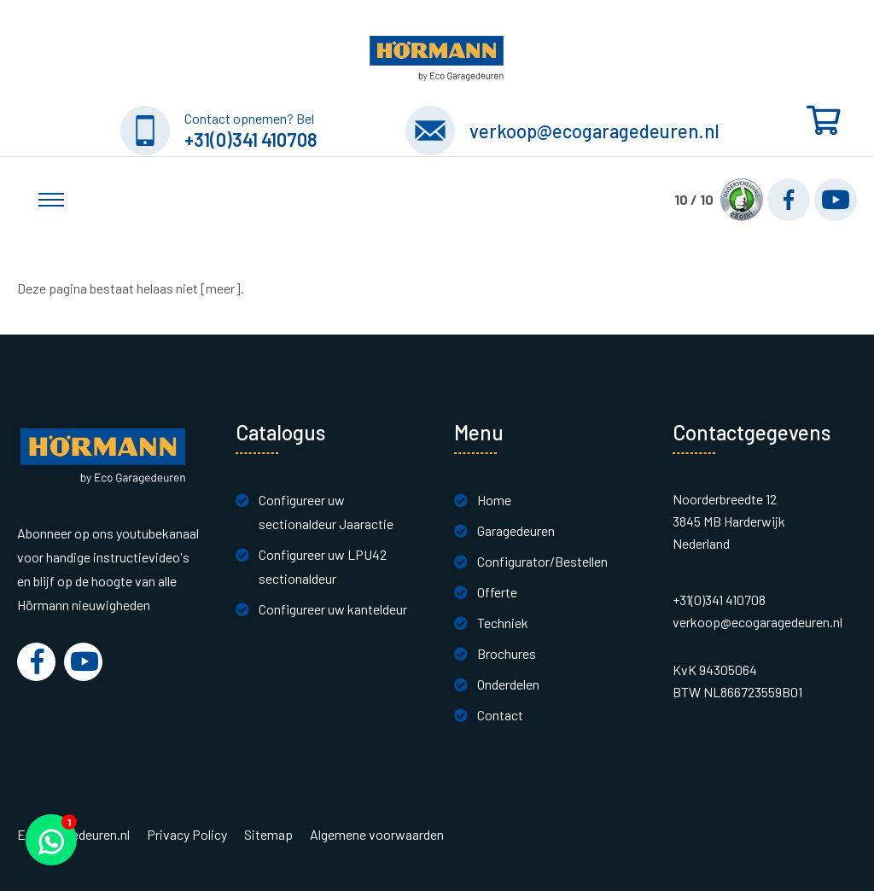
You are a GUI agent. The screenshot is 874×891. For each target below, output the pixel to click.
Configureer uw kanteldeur (333, 609)
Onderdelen (508, 684)
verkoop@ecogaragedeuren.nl (594, 130)
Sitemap (268, 835)
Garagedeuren (516, 530)
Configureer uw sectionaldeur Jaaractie (326, 512)
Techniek (502, 622)
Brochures (506, 653)
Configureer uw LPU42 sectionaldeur (323, 566)
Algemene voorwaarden (377, 835)
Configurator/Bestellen (542, 561)
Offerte (497, 592)
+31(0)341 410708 (251, 139)
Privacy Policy (187, 835)
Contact (500, 715)
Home (494, 500)
